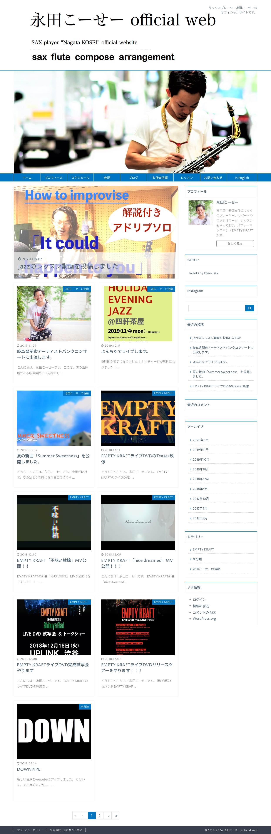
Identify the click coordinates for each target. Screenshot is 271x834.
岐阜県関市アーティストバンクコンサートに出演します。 (223, 350)
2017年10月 (201, 499)
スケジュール (80, 178)
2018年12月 (201, 479)
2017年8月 (200, 518)
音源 (107, 178)
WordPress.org (204, 618)
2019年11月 (201, 450)
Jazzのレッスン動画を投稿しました (217, 338)
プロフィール (54, 178)
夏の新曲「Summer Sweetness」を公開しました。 (223, 374)
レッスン (187, 178)
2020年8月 (201, 440)
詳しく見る (235, 244)
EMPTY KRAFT (203, 550)
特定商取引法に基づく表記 (66, 830)
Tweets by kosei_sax (203, 273)
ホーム (27, 178)
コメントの (204, 613)
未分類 (197, 559)
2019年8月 (200, 470)
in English (242, 178)
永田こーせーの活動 (206, 569)
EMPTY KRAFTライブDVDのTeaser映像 (221, 386)
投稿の (201, 606)
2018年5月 (200, 489)
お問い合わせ (213, 178)
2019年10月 (201, 460)
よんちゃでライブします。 (211, 362)
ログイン (199, 599)
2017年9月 (200, 509)
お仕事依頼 (160, 178)
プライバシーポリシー (30, 830)
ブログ (133, 178)
